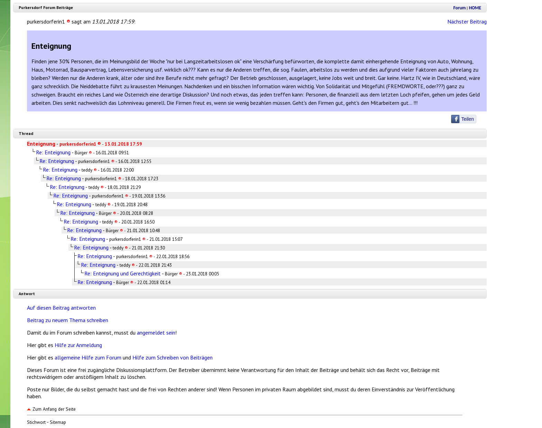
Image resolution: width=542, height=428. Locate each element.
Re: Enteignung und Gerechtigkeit (122, 273)
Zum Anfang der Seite (51, 409)
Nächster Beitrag (467, 21)
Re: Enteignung (53, 152)
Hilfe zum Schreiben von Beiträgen (172, 357)
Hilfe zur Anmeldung (78, 345)
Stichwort (36, 422)
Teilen (467, 119)
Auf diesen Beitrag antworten (61, 307)
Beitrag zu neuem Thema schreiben (67, 320)
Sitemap (58, 422)
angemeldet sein (156, 332)
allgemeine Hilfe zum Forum (88, 357)
